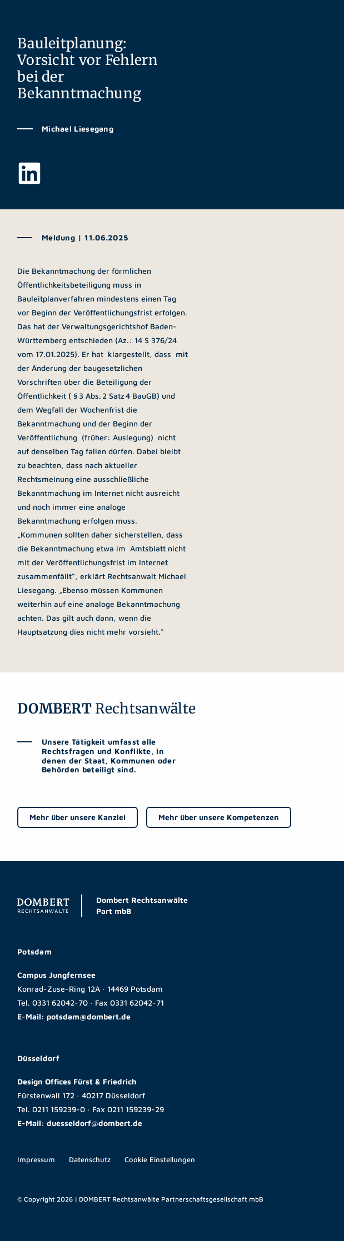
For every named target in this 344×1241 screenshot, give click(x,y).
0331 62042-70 (60, 1002)
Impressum (36, 1159)
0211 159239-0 (58, 1109)
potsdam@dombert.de (89, 1016)
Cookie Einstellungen (159, 1159)
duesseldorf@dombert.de (94, 1123)
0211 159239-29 (135, 1109)
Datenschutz (90, 1159)
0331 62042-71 (137, 1002)
